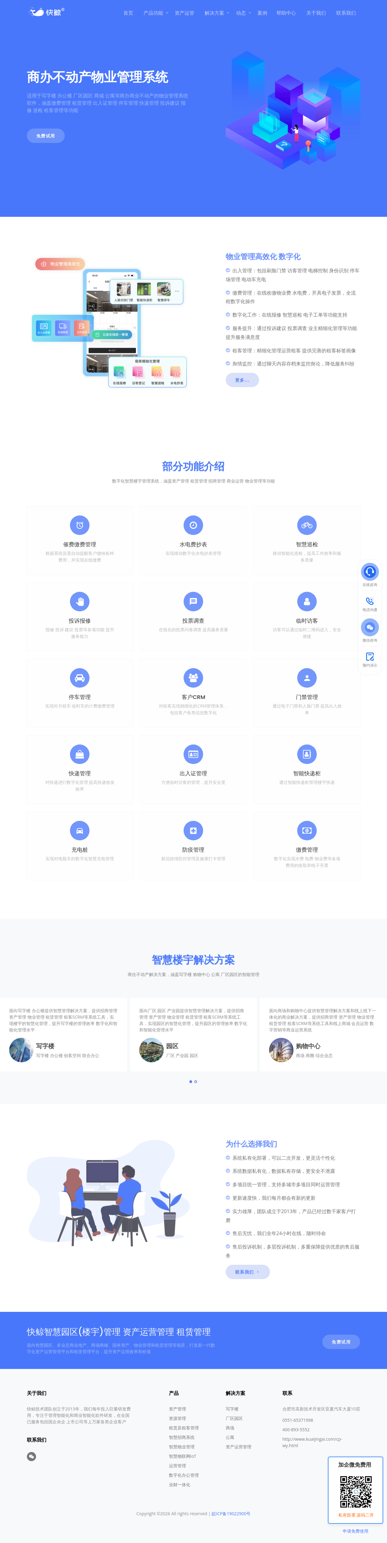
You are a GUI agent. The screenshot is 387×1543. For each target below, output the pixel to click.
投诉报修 (80, 620)
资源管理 (177, 1418)
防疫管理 (193, 849)
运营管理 (177, 1465)
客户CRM (193, 697)
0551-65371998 (298, 1420)
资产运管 (184, 12)
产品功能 (153, 12)
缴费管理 (307, 849)
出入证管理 (193, 773)
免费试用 (45, 136)
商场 (230, 1428)
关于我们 (316, 12)
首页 (128, 12)
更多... (242, 405)
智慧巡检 (307, 544)
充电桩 (79, 849)
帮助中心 (286, 12)
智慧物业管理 (182, 1447)
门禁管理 (307, 697)
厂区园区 (234, 1418)
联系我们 (346, 12)
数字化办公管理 (184, 1475)
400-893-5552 (296, 1429)
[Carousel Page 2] (196, 1106)
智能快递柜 (307, 773)
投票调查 (193, 620)
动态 (241, 12)
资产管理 (177, 1409)
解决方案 (214, 12)
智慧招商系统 (182, 1437)
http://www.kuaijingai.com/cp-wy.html (312, 1442)
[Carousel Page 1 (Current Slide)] (191, 1106)
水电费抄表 (193, 544)
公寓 (230, 1437)
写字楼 (232, 1409)
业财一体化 (179, 1484)
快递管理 (80, 773)
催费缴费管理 (79, 544)
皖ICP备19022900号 (231, 1513)
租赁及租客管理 (184, 1428)
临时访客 (307, 620)
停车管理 (80, 697)
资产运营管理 (238, 1447)
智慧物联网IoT (182, 1456)
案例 (262, 12)
